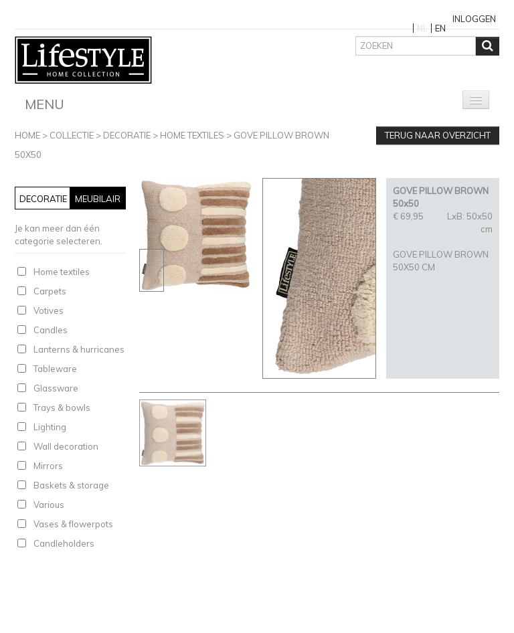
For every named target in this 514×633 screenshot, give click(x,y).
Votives (48, 310)
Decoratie (127, 135)
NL (422, 28)
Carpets (49, 291)
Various (48, 504)
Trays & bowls (61, 407)
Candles (50, 330)
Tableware (55, 368)
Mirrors (48, 465)
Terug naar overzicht (438, 135)
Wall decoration (65, 446)
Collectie (72, 135)
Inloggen (474, 18)
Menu (44, 104)
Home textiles (192, 135)
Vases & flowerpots (73, 524)
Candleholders (63, 543)
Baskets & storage (71, 485)
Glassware (55, 388)
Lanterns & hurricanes (78, 349)
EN (440, 28)
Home (27, 135)
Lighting (49, 427)
